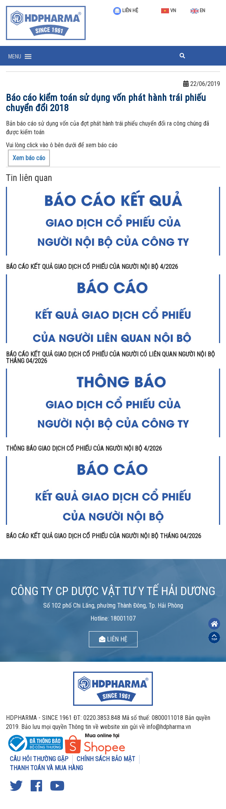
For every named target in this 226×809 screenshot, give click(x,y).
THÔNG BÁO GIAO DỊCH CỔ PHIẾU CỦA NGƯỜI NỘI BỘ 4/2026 (84, 448)
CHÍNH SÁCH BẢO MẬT (106, 759)
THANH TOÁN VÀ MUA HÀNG (46, 768)
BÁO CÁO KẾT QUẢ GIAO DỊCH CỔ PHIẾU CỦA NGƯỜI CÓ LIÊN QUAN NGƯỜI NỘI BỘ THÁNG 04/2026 (110, 358)
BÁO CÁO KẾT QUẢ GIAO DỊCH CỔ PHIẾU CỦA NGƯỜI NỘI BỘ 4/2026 (92, 266)
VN (168, 10)
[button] (14, 56)
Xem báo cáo (29, 158)
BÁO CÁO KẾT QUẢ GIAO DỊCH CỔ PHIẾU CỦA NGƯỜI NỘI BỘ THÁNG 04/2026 (103, 536)
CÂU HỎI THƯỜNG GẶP (39, 759)
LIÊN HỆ (125, 10)
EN (198, 10)
